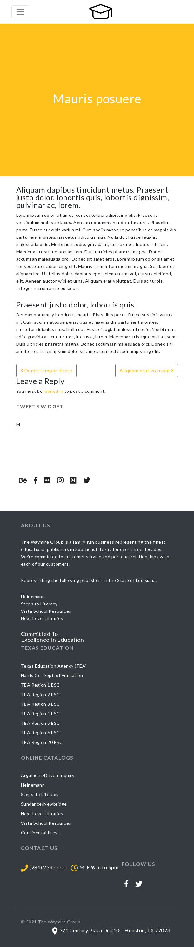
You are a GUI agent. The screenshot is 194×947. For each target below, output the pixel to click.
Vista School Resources (46, 823)
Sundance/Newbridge (44, 804)
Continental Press (40, 832)
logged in (54, 391)
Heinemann (33, 785)
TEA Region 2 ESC (40, 694)
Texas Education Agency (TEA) (54, 665)
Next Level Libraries (42, 813)
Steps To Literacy (40, 794)
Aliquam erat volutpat (146, 370)
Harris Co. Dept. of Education (52, 675)
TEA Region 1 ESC (40, 685)
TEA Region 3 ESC (40, 704)
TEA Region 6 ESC (40, 732)
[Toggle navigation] (20, 11)
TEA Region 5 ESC (40, 723)
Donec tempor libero (46, 370)
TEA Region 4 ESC (40, 713)
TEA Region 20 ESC (42, 742)
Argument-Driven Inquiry (48, 775)
